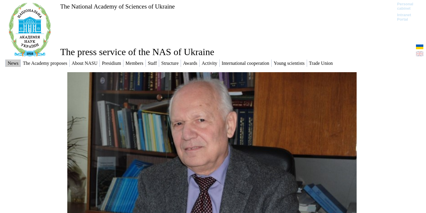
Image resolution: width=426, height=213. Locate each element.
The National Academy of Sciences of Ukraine (117, 6)
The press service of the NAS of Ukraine (137, 52)
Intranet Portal (404, 17)
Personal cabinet (405, 6)
